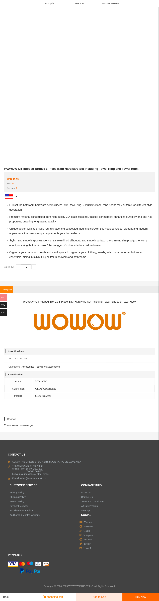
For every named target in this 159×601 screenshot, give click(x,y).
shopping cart (53, 597)
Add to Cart (99, 597)
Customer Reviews (109, 3)
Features (79, 3)
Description (49, 3)
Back (5, 597)
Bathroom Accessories (48, 366)
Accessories (28, 366)
